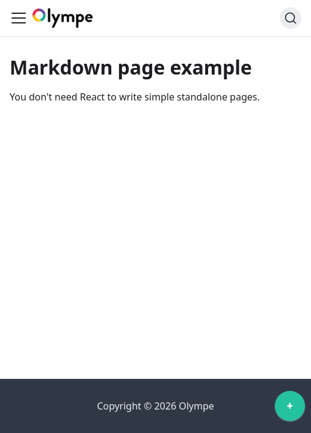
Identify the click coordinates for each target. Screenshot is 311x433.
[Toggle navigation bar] (19, 18)
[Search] (290, 18)
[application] (290, 409)
